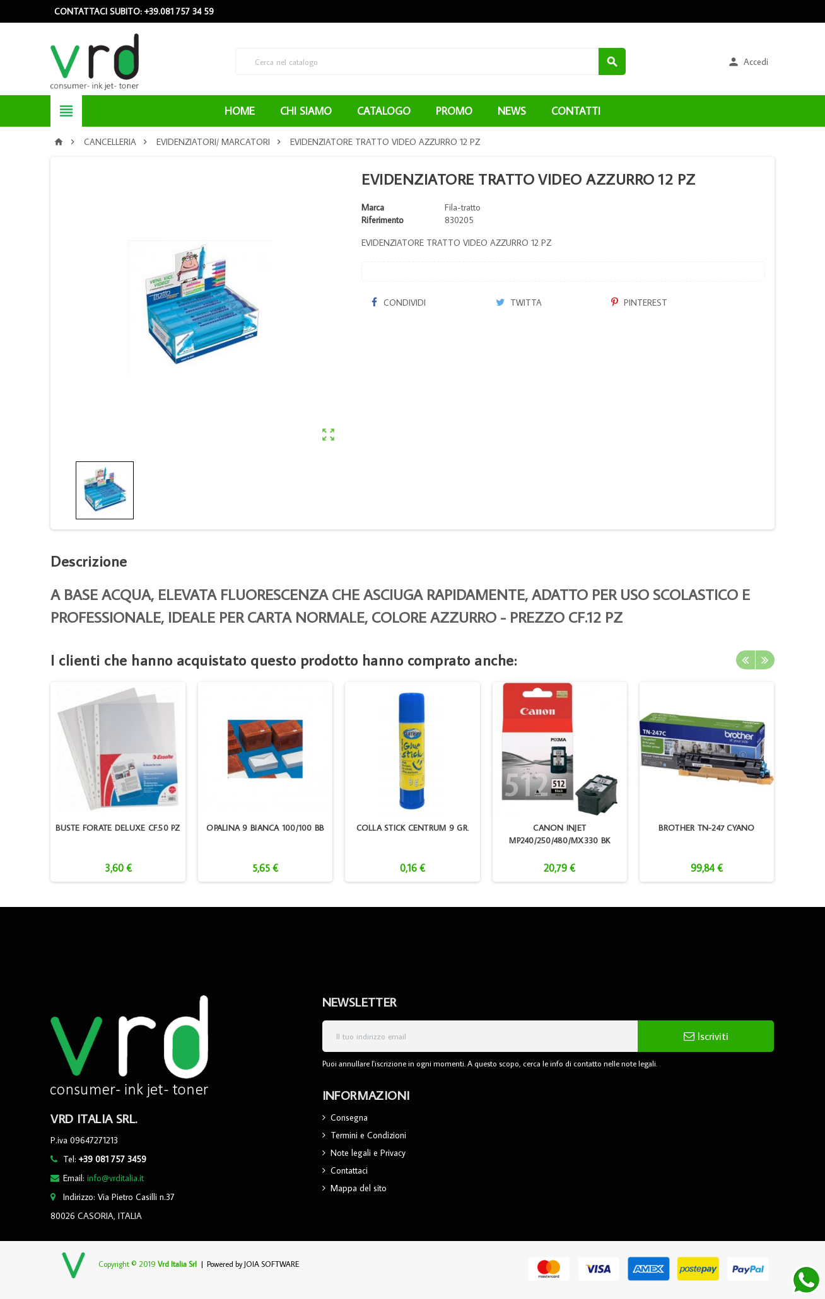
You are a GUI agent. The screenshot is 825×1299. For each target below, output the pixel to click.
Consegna (349, 1117)
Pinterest (639, 302)
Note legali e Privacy (368, 1152)
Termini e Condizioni (368, 1135)
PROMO (454, 111)
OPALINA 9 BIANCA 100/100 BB (265, 827)
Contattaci (349, 1170)
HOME (240, 111)
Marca (372, 207)
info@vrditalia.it (115, 1178)
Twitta (519, 302)
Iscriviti (706, 1036)
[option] (117, 782)
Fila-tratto (463, 207)
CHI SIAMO (306, 111)
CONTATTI (575, 111)
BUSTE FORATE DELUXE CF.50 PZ (118, 827)
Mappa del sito (359, 1188)
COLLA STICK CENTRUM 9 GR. (412, 827)
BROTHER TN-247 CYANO (706, 827)
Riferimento (382, 220)
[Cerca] (430, 61)
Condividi (398, 302)
